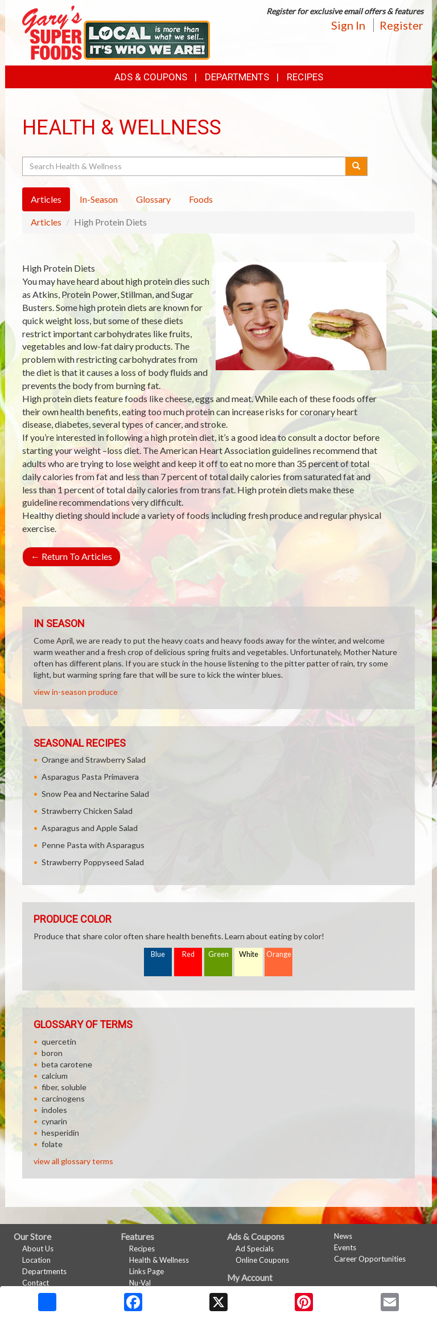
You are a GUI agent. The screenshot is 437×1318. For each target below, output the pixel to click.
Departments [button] (237, 77)
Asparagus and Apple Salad (90, 828)
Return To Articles (71, 556)
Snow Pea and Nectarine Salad (95, 794)
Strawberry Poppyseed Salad (93, 862)
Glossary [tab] (153, 199)
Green (218, 954)
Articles (46, 221)
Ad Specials (255, 1248)
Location (36, 1259)
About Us (37, 1248)
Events (345, 1247)
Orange (278, 954)
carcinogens (63, 1098)
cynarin (54, 1121)
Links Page (146, 1271)
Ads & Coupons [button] (150, 77)
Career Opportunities (370, 1258)
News (343, 1236)
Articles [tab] (46, 199)
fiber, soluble (64, 1087)
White (248, 954)
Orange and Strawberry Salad (94, 759)
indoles (54, 1110)
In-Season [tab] (99, 199)
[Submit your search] (356, 166)
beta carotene (67, 1064)
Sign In (348, 25)
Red (188, 954)
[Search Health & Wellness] (184, 166)
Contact (35, 1282)
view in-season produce (76, 692)
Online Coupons (262, 1259)
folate (52, 1144)
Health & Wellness (159, 1259)
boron (52, 1053)
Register (401, 25)
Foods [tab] (201, 199)
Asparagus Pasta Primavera (90, 776)
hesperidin (60, 1132)
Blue (158, 954)
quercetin (59, 1041)
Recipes (305, 77)
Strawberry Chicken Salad (87, 811)
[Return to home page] (116, 31)
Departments (44, 1271)
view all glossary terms (73, 1161)
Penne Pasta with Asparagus (93, 845)
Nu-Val (140, 1282)
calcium (55, 1075)
